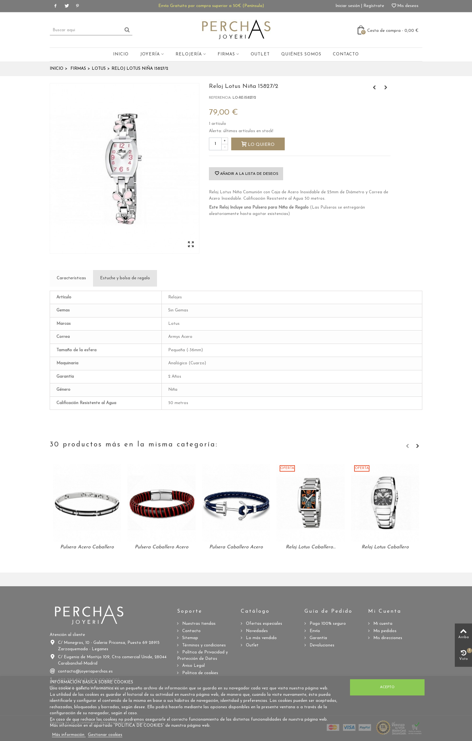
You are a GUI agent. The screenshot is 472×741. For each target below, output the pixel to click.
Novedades (256, 631)
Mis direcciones (387, 638)
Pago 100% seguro (327, 624)
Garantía (317, 638)
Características (71, 278)
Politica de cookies (199, 673)
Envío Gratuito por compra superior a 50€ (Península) (211, 6)
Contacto (346, 54)
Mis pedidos (384, 631)
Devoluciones (321, 645)
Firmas (226, 54)
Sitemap (189, 638)
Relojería (188, 54)
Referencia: (220, 98)
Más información (69, 735)
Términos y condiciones (203, 645)
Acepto (387, 687)
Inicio (121, 54)
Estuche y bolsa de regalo (125, 278)
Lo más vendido (261, 638)
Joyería (150, 54)
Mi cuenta (382, 624)
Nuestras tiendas (198, 624)
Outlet (260, 54)
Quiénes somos (301, 54)
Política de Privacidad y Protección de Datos (202, 655)
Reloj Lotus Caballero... (311, 547)
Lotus (99, 69)
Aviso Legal (193, 666)
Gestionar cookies (105, 735)
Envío (314, 631)
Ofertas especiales (263, 624)
